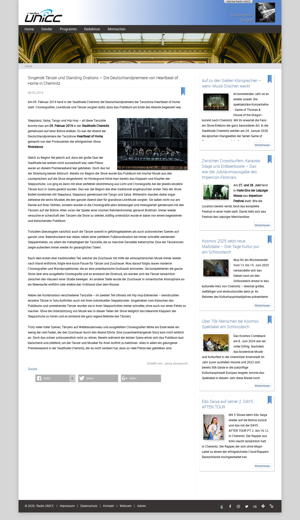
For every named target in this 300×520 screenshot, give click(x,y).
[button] (55, 378)
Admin (141, 506)
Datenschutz (88, 506)
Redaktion (92, 29)
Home (29, 29)
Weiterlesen (262, 145)
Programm (68, 29)
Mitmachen (116, 29)
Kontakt (108, 506)
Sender (46, 29)
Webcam (125, 506)
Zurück (32, 369)
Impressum (67, 506)
